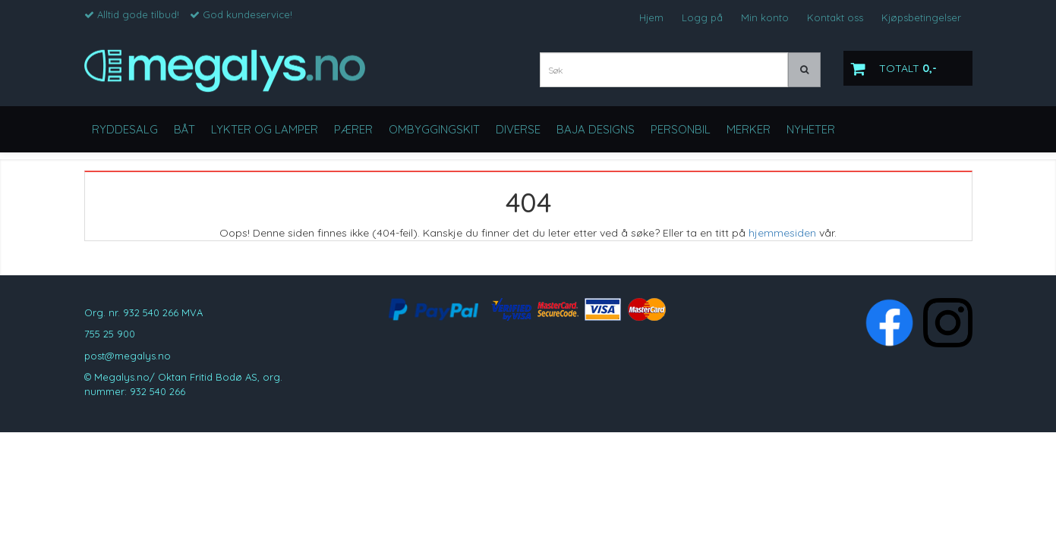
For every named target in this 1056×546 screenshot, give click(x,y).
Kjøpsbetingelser (921, 17)
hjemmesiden (782, 233)
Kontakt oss (835, 17)
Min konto (765, 17)
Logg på (702, 17)
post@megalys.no (127, 356)
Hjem (651, 17)
